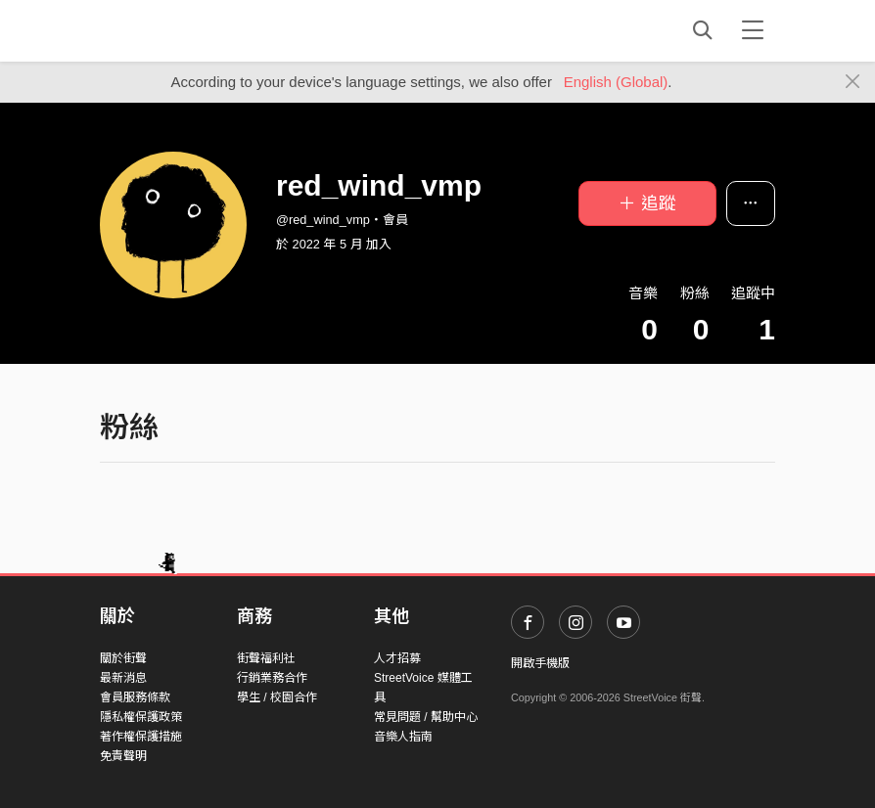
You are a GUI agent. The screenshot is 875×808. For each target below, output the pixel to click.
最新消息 (123, 678)
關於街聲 (123, 658)
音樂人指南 (403, 736)
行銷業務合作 (272, 678)
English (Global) (616, 81)
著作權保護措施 (141, 736)
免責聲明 (123, 756)
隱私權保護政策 (141, 717)
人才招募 (397, 658)
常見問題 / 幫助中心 (426, 717)
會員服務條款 (135, 697)
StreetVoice (180, 30)
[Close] (853, 82)
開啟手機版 (540, 663)
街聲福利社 (266, 658)
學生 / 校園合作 (277, 697)
